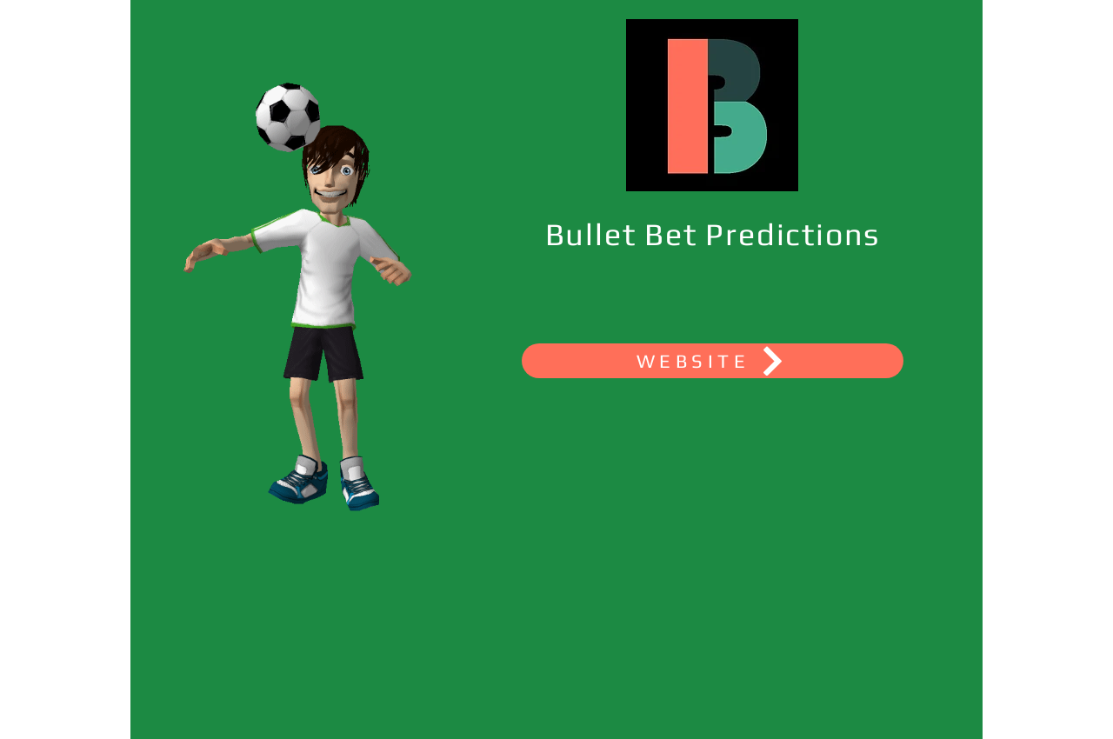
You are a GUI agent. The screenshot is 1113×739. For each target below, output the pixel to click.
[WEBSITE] (712, 360)
